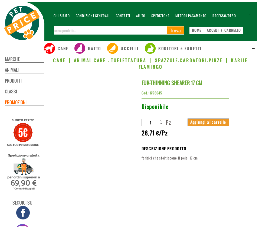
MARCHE (12, 59)
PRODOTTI (13, 80)
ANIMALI (12, 70)
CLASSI (11, 91)
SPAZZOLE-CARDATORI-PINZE (189, 60)
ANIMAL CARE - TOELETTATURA (110, 60)
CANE (59, 60)
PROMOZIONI (16, 102)
